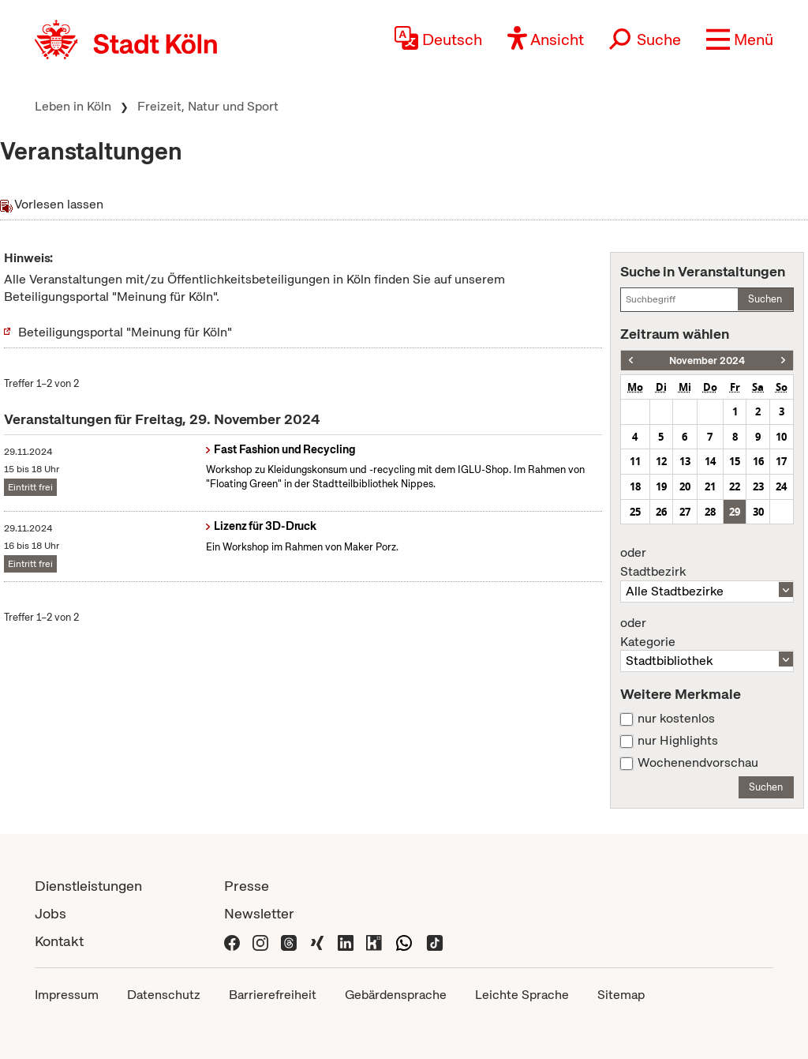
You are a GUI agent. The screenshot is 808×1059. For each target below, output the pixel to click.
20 (684, 486)
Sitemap (621, 994)
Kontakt (59, 941)
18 (635, 486)
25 (635, 512)
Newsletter (259, 913)
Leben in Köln (73, 106)
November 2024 (707, 360)
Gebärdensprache (396, 994)
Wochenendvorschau (698, 763)
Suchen (765, 299)
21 (710, 486)
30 (758, 512)
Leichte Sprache (522, 994)
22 (734, 486)
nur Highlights (678, 740)
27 (684, 512)
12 (661, 461)
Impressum (67, 994)
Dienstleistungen (88, 886)
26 (661, 512)
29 (734, 512)
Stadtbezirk (707, 562)
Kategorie (707, 632)
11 (635, 461)
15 (734, 461)
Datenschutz (163, 994)
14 (710, 461)
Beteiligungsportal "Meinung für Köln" (125, 332)
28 (710, 512)
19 (661, 486)
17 (781, 461)
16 (758, 461)
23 (758, 486)
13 (684, 461)
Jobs (50, 913)
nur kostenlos (676, 718)
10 (781, 437)
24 (781, 486)
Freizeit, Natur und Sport (208, 106)
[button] (739, 39)
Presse (246, 886)
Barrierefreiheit (272, 994)
